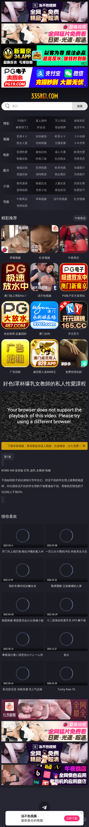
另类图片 (79, 174)
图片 (6, 170)
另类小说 (41, 190)
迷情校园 (22, 190)
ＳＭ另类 (79, 143)
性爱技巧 (79, 190)
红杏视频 (79, 199)
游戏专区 (79, 120)
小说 (6, 186)
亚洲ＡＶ (22, 136)
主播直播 (60, 143)
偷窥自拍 (22, 167)
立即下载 (71, 818)
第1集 (7, 456)
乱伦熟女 (60, 158)
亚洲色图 (41, 167)
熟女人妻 (22, 143)
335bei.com (44, 96)
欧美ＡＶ (60, 136)
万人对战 (60, 120)
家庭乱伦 (41, 183)
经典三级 (41, 158)
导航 (6, 202)
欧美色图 (60, 167)
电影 (6, 155)
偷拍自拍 (41, 152)
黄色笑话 (60, 190)
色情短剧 (22, 205)
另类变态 (79, 158)
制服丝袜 (22, 158)
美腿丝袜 (22, 174)
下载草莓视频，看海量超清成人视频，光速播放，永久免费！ (47, 446)
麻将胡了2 (22, 127)
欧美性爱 (79, 152)
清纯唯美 (41, 174)
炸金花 (41, 127)
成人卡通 (60, 152)
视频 (6, 139)
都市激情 (22, 183)
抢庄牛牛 (79, 127)
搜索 (80, 106)
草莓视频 (41, 199)
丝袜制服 (41, 143)
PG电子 (22, 120)
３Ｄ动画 (79, 136)
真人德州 (41, 120)
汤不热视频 (60, 199)
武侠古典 (79, 183)
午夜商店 (22, 199)
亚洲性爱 (22, 152)
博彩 (6, 123)
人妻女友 (60, 183)
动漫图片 (79, 167)
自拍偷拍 (41, 136)
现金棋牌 (60, 127)
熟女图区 (60, 174)
